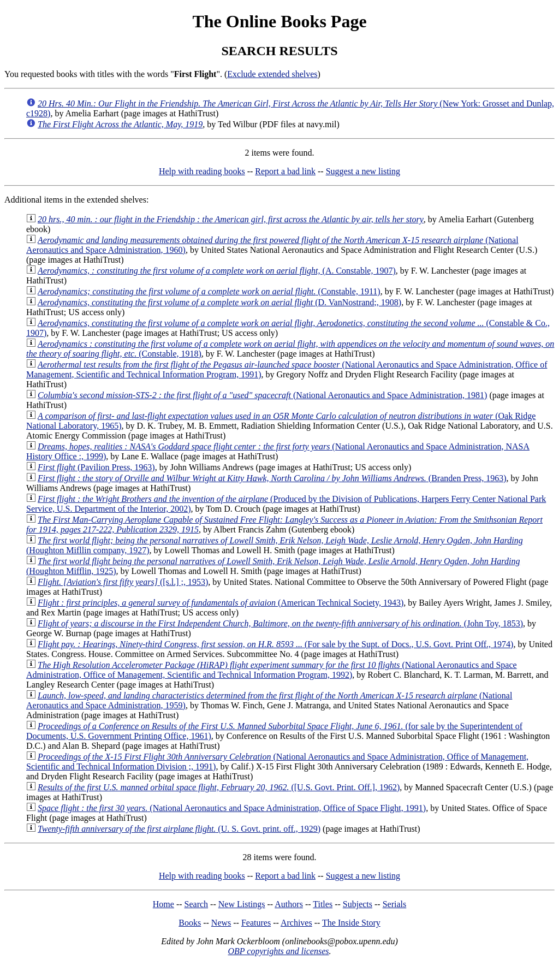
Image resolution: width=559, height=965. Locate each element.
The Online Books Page (279, 21)
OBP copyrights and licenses (278, 951)
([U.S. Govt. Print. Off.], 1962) (219, 787)
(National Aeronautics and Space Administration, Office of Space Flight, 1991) (232, 808)
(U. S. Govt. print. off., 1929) (179, 828)
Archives (296, 922)
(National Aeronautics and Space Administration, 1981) (262, 395)
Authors (289, 904)
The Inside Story (351, 922)
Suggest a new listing (363, 171)
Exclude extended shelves (272, 74)
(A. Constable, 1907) (217, 270)
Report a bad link (285, 171)
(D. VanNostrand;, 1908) (219, 302)
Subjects (357, 904)
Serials (395, 904)
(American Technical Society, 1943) (220, 602)
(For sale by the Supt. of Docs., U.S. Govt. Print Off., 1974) (275, 644)
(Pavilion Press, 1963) (96, 467)
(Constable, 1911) (209, 291)
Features (256, 922)
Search (197, 904)
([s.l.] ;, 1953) (123, 582)
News (221, 922)
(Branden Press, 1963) (272, 478)
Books (190, 922)
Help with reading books (202, 171)
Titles (322, 904)
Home (163, 904)
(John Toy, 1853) (280, 623)
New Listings (241, 904)
